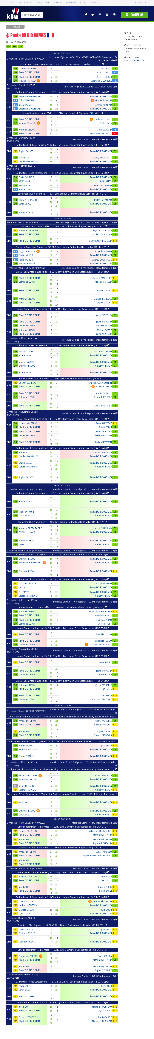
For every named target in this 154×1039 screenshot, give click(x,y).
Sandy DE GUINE (27, 785)
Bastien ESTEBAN (103, 351)
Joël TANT (24, 452)
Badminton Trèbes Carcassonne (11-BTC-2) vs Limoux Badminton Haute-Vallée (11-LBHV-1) (62, 345)
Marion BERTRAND (102, 834)
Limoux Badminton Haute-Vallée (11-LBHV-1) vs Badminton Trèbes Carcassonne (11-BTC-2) (62, 309)
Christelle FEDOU (103, 325)
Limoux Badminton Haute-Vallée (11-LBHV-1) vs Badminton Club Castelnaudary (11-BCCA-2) (62, 680)
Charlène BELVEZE (103, 119)
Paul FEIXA (106, 68)
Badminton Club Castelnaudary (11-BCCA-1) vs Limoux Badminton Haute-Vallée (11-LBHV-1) (62, 448)
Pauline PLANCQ (103, 386)
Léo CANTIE (106, 876)
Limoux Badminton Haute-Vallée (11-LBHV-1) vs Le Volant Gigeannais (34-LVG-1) (62, 113)
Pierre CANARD (104, 129)
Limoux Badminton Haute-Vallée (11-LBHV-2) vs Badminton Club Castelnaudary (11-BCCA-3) (62, 1002)
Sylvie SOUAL (25, 913)
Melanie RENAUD (27, 80)
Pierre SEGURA (104, 956)
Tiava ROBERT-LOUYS (101, 133)
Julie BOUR (24, 731)
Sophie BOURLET (103, 970)
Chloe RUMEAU (26, 100)
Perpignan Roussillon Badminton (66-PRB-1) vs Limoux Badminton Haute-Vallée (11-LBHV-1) (62, 247)
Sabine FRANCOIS (103, 724)
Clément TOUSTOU (28, 1017)
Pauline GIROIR (26, 255)
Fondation (70, 3)
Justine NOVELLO (103, 315)
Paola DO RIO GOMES (29, 72)
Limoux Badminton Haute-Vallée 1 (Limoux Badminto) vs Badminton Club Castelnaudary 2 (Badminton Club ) (62, 716)
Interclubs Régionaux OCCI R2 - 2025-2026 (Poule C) (90, 86)
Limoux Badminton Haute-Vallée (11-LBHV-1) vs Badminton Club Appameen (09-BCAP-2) (62, 226)
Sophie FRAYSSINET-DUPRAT (97, 855)
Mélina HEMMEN (103, 435)
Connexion (134, 14)
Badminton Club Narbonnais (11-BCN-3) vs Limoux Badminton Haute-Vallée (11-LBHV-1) (62, 521)
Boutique (84, 3)
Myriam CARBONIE (102, 230)
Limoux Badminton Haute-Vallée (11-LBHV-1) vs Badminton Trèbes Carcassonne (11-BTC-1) (62, 628)
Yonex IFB (58, 3)
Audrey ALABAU (26, 212)
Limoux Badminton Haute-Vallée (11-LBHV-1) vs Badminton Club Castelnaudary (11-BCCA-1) (62, 271)
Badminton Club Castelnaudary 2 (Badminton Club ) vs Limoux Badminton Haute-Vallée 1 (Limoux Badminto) (62, 769)
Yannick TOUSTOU (28, 831)
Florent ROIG (25, 185)
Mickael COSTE (104, 330)
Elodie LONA (105, 123)
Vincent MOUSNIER (28, 775)
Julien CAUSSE (25, 104)
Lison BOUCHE (26, 929)
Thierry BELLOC (26, 901)
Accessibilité (140, 3)
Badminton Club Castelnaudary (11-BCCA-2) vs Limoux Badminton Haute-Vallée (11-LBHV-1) (62, 579)
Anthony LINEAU (103, 104)
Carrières (96, 3)
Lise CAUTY (106, 880)
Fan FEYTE (24, 157)
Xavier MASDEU (104, 851)
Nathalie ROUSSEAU (28, 905)
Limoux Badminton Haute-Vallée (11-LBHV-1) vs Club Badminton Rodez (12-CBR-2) (62, 64)
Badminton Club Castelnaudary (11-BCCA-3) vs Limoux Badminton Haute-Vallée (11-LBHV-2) (62, 897)
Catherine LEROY (27, 281)
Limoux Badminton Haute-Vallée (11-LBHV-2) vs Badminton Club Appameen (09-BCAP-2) (62, 847)
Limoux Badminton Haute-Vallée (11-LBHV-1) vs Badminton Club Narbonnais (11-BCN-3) (62, 607)
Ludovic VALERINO (28, 68)
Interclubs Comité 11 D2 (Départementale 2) (94, 822)
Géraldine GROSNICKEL (30, 96)
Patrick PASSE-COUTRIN (100, 382)
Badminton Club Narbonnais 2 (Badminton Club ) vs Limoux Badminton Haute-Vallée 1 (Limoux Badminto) (62, 741)
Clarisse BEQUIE (26, 909)
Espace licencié (43, 3)
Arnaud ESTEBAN (103, 251)
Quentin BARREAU (28, 382)
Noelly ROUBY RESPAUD (100, 240)
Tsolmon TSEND (27, 933)
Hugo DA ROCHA (27, 251)
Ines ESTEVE (106, 180)
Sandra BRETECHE (103, 397)
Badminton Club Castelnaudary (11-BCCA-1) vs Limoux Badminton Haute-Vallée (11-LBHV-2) (62, 144)
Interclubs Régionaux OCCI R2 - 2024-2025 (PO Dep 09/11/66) (85, 222)
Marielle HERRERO (28, 263)
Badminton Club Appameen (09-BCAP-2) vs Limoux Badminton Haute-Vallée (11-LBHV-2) (62, 925)
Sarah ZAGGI (25, 180)
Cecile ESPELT (25, 203)
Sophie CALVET (26, 151)
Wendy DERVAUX (27, 531)
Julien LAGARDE (104, 1017)
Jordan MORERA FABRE (30, 528)
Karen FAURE (105, 662)
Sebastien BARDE (27, 583)
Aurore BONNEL (104, 393)
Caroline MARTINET (28, 161)
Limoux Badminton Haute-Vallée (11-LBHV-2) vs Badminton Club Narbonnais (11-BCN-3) (62, 826)
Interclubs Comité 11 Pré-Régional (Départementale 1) (89, 267)
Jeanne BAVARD (26, 189)
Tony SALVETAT (104, 423)
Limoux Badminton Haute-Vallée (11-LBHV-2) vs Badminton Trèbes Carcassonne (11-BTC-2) (62, 872)
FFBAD (10, 3)
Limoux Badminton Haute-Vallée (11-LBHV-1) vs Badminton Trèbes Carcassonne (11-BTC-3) (62, 418)
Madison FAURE (104, 431)
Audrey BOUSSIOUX (102, 157)
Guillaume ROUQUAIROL (100, 831)
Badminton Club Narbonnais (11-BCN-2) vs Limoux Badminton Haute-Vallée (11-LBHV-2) (62, 193)
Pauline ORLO (105, 887)
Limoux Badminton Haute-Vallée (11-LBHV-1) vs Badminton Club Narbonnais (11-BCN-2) (62, 378)
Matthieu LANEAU (103, 185)
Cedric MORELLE (103, 685)
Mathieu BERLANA (103, 298)
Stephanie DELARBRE (101, 80)
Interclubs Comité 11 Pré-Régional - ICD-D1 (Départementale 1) (85, 489)
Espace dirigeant (24, 3)
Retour (16, 26)
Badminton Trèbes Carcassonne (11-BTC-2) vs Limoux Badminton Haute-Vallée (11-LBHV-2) (62, 172)
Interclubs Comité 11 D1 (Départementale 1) (94, 139)
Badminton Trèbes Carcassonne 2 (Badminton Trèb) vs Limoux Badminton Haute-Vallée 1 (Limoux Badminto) (62, 794)
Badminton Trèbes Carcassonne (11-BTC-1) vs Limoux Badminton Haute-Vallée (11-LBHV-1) (62, 92)
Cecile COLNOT (26, 177)
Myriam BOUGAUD (102, 843)
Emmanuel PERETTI (102, 901)
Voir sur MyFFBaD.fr (134, 60)
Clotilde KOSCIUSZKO (101, 234)
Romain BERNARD (28, 199)
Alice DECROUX (104, 72)
